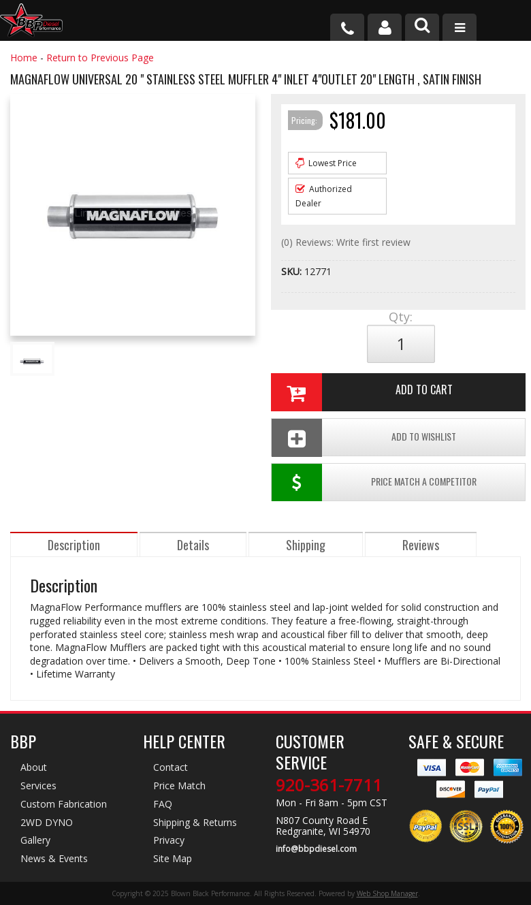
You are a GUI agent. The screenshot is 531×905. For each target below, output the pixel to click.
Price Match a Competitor (374, 482)
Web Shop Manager (387, 893)
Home (23, 57)
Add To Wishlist (364, 437)
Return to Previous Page (100, 57)
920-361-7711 (329, 785)
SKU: (292, 271)
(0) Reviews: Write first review (346, 242)
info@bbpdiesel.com (316, 849)
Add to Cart (362, 392)
